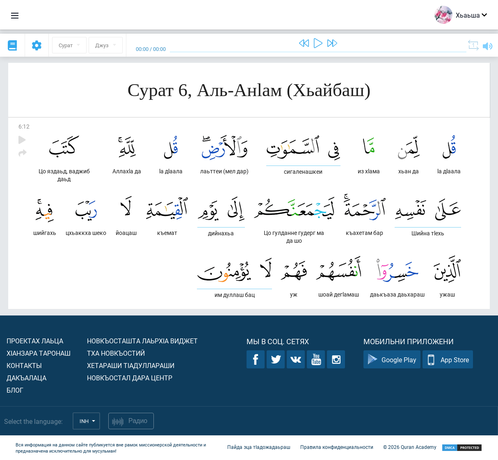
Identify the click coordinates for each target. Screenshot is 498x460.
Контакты (24, 365)
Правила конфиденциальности (336, 447)
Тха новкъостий (116, 353)
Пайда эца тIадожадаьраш (258, 447)
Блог (15, 390)
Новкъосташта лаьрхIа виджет (142, 340)
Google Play (392, 359)
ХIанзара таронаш (39, 353)
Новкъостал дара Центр (129, 377)
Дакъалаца (26, 377)
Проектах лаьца (35, 340)
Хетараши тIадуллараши (130, 365)
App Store (448, 359)
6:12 (24, 126)
